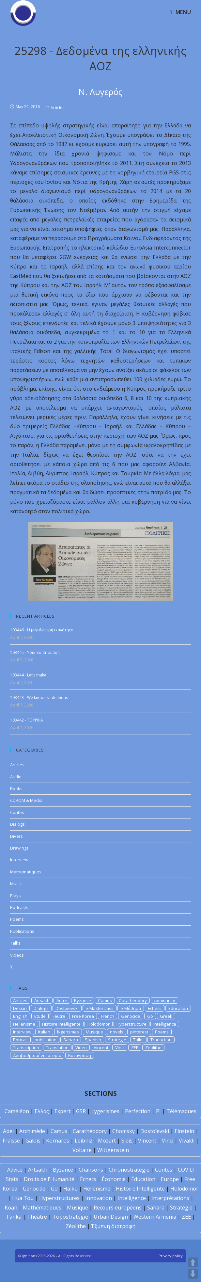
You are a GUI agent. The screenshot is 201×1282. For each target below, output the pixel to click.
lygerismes (68, 1032)
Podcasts (19, 907)
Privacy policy (171, 1255)
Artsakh (42, 1000)
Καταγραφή (79, 1055)
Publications (22, 931)
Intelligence (164, 1024)
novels (116, 1032)
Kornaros (57, 1140)
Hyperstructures (59, 1198)
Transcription (26, 1047)
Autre (61, 1000)
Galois (32, 1140)
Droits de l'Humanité (49, 1179)
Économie (114, 1179)
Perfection (137, 1111)
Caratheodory (133, 1000)
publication (45, 1040)
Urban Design (111, 1216)
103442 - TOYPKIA (26, 720)
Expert (62, 1111)
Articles (57, 107)
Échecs (88, 1179)
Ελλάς (42, 1111)
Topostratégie (70, 1216)
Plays (15, 896)
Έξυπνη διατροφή (113, 1226)
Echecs (155, 1008)
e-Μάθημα (130, 1008)
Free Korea (83, 1016)
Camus (105, 1000)
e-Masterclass (99, 1008)
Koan (11, 1207)
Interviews (20, 860)
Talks (15, 943)
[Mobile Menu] (180, 12)
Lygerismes (105, 1111)
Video (81, 1047)
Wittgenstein (113, 1150)
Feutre (59, 1016)
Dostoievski (67, 1008)
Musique (94, 1032)
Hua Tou (23, 1198)
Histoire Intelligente (61, 1024)
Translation (57, 1047)
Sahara (70, 1040)
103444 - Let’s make (28, 675)
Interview (22, 1032)
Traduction (161, 1040)
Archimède (32, 1131)
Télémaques (181, 1111)
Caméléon (17, 1111)
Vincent (101, 1047)
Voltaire (82, 1150)
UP (193, 1262)
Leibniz (83, 1140)
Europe (170, 1179)
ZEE (134, 1047)
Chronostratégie (129, 1169)
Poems (17, 919)
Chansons (91, 1169)
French (107, 1016)
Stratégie (181, 1207)
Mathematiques (25, 872)
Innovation (98, 1198)
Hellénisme (96, 1188)
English (20, 1016)
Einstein (184, 1131)
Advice (15, 1169)
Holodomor (98, 1024)
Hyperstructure (131, 1024)
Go (150, 1016)
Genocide (130, 1016)
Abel (8, 1131)
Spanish (93, 1040)
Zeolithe (153, 1047)
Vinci (119, 1047)
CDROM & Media (26, 800)
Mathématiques (42, 1207)
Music (16, 883)
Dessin (20, 1008)
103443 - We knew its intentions (39, 697)
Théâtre (37, 1216)
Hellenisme (24, 1024)
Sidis (126, 1140)
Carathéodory (90, 1131)
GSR (81, 1111)
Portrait (20, 1040)
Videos (17, 955)
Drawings (19, 848)
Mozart (107, 1140)
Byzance (82, 1000)
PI (158, 1111)
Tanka (14, 1216)
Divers (16, 836)
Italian (44, 1032)
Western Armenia (154, 1216)
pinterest (139, 1032)
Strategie (117, 1040)
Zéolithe (76, 1226)
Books (16, 788)
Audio (16, 777)
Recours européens (118, 1207)
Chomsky (123, 1131)
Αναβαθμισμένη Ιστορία (37, 1055)
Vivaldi (186, 1140)
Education (178, 1008)
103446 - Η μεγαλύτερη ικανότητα (41, 630)
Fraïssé (11, 1140)
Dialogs (17, 824)
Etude (40, 1016)
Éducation (143, 1179)
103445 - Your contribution (35, 652)
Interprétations (170, 1198)
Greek (166, 1016)
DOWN (193, 1274)
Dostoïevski (154, 1131)
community (164, 1000)
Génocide (34, 1188)
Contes (17, 812)
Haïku (70, 1188)
